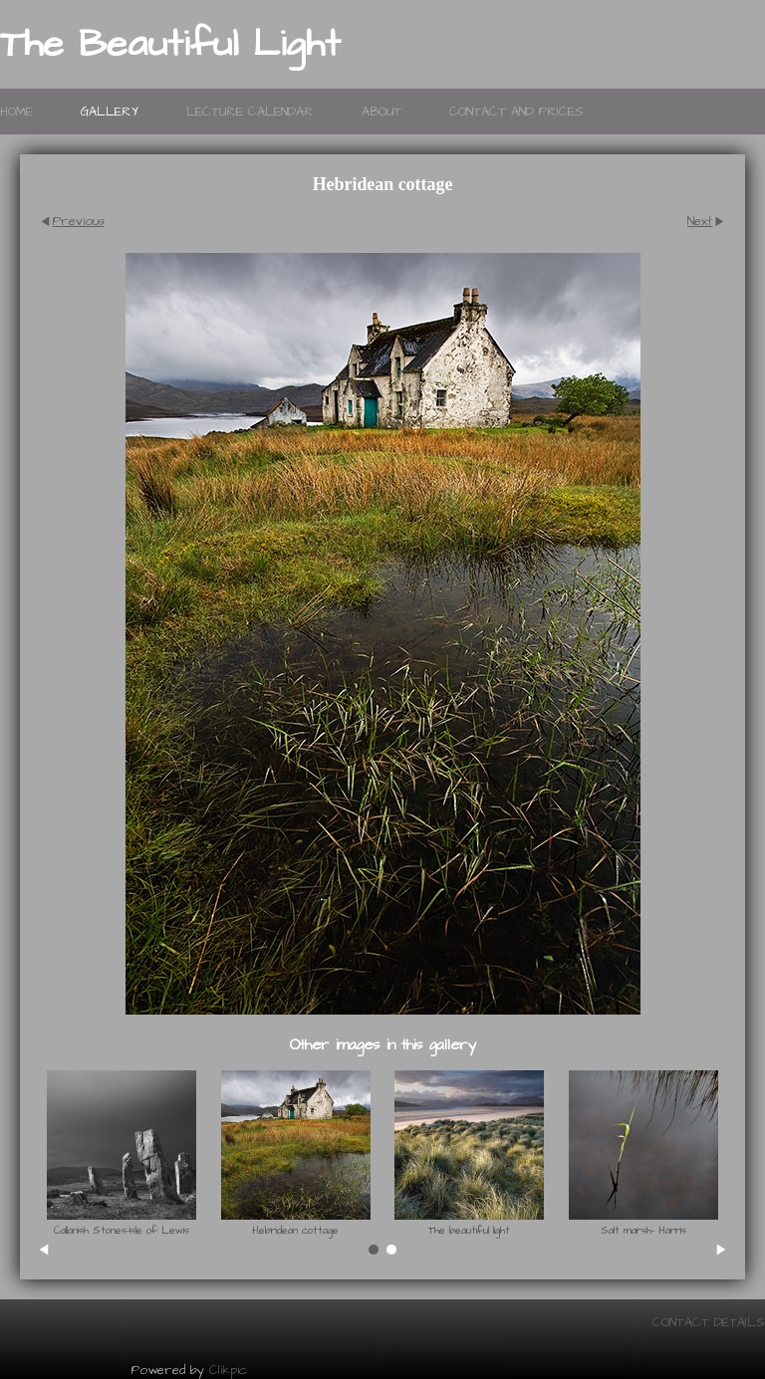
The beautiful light (469, 1231)
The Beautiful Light (170, 44)
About (381, 111)
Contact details (708, 1322)
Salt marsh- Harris (643, 1231)
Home (16, 111)
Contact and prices (516, 111)
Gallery (109, 111)
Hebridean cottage (295, 1231)
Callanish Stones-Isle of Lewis (121, 1231)
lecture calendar (250, 111)
